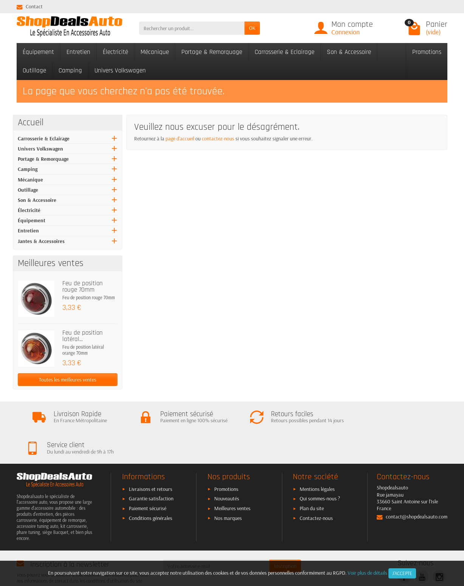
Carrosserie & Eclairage (284, 52)
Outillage (34, 70)
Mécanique (155, 52)
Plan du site (312, 481)
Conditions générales (150, 491)
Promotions (426, 52)
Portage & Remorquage (211, 52)
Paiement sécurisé (147, 481)
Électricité (115, 52)
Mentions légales (317, 462)
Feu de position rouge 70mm (82, 286)
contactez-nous (218, 138)
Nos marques (228, 491)
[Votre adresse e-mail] (216, 539)
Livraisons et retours (150, 462)
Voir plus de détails (367, 572)
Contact (30, 6)
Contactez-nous (316, 491)
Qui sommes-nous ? (320, 471)
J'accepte (402, 573)
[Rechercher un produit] (191, 28)
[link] (404, 550)
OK (252, 28)
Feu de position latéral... (82, 336)
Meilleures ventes (232, 481)
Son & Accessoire (349, 52)
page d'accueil (179, 138)
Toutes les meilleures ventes (67, 379)
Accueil (30, 123)
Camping (70, 70)
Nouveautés (226, 471)
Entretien (78, 52)
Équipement (38, 52)
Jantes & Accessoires (41, 241)
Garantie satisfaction (151, 471)
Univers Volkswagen (120, 70)
